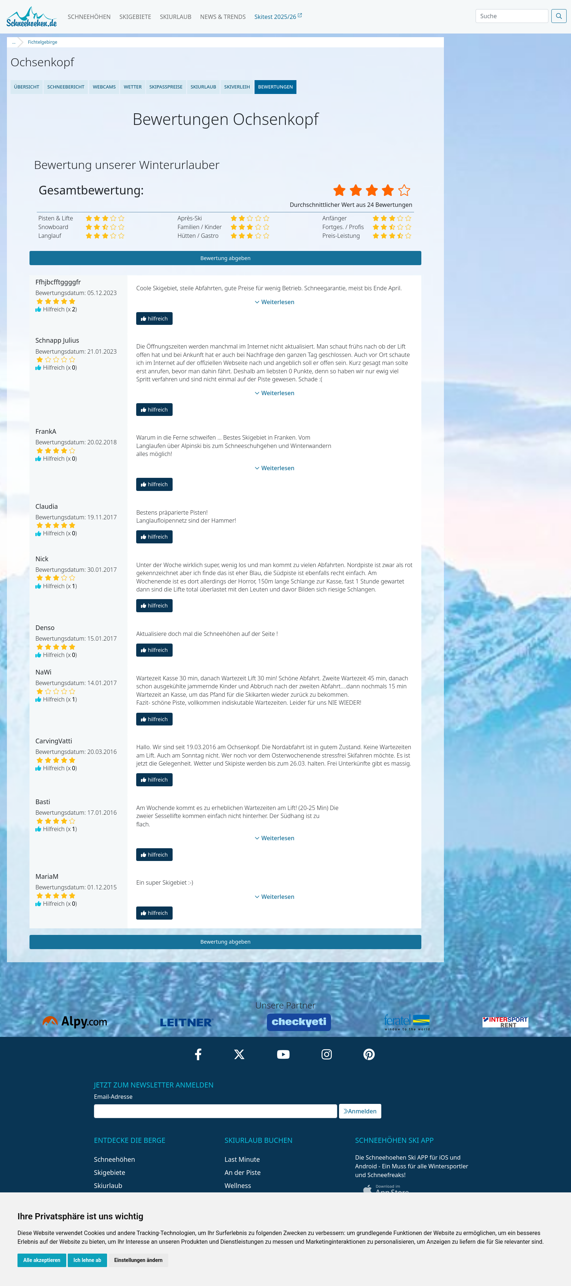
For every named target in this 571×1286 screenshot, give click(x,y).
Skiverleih (237, 86)
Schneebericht (65, 86)
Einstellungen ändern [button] (138, 1260)
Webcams (103, 86)
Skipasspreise (165, 86)
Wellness (238, 1185)
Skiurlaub (175, 17)
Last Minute (242, 1159)
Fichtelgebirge (42, 42)
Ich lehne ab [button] (87, 1260)
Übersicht (26, 86)
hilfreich (154, 318)
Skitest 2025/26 (278, 17)
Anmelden (360, 1111)
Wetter (132, 86)
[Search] (512, 16)
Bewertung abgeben (225, 258)
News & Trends (223, 17)
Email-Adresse (113, 1097)
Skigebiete (135, 17)
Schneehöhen (89, 17)
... (14, 42)
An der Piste (243, 1172)
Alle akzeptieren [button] (41, 1260)
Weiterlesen (275, 302)
